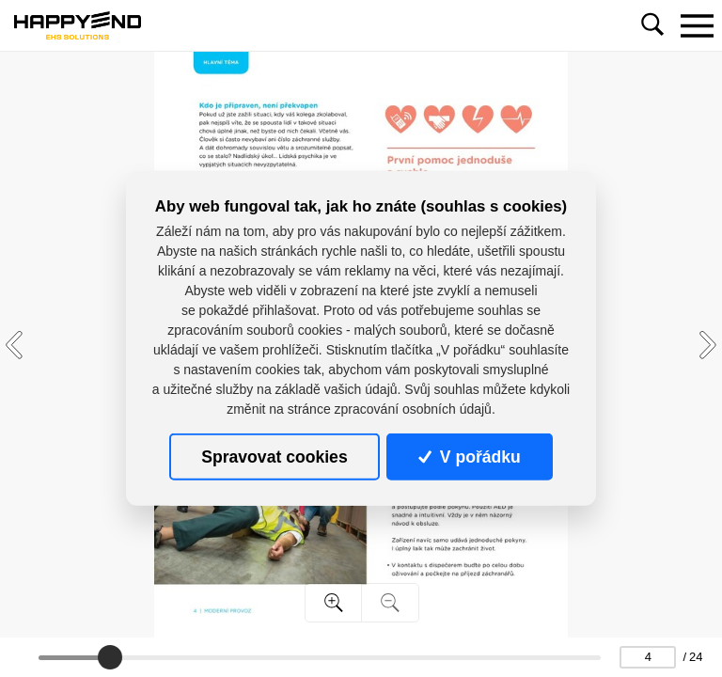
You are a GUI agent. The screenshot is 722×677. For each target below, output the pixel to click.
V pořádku (469, 457)
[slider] (110, 657)
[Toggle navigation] (696, 25)
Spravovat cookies (274, 457)
